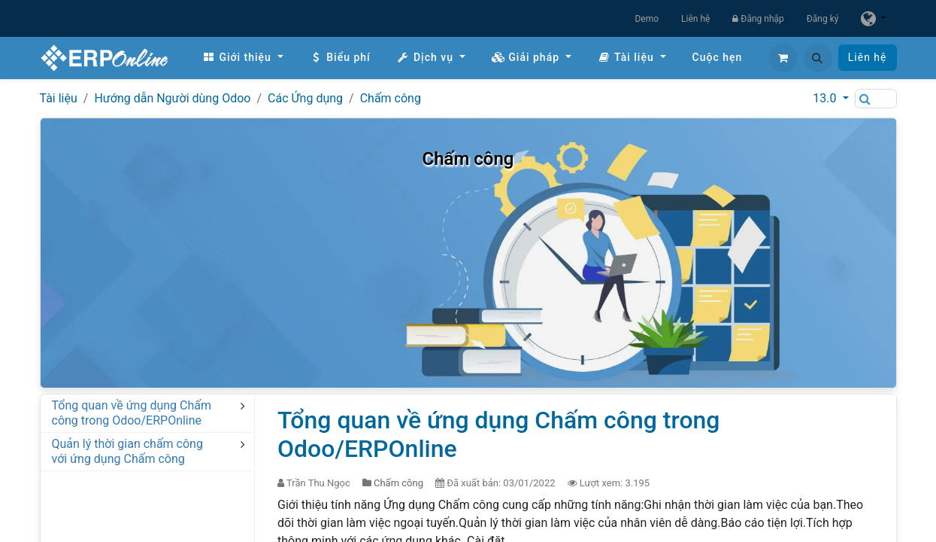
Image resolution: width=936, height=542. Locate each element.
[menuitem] (242, 58)
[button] (818, 58)
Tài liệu (58, 98)
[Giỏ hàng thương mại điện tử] (783, 58)
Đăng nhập (757, 19)
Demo (647, 19)
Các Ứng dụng (305, 98)
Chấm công (390, 98)
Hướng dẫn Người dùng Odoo (172, 98)
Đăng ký (823, 19)
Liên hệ (695, 19)
